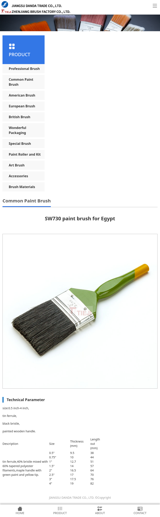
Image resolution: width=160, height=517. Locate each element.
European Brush (22, 106)
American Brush (22, 95)
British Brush (19, 117)
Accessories (18, 176)
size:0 (6, 408)
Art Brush (17, 165)
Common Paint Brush (21, 82)
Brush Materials (22, 187)
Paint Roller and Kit (25, 154)
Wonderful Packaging (17, 130)
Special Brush (20, 143)
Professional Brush (24, 68)
